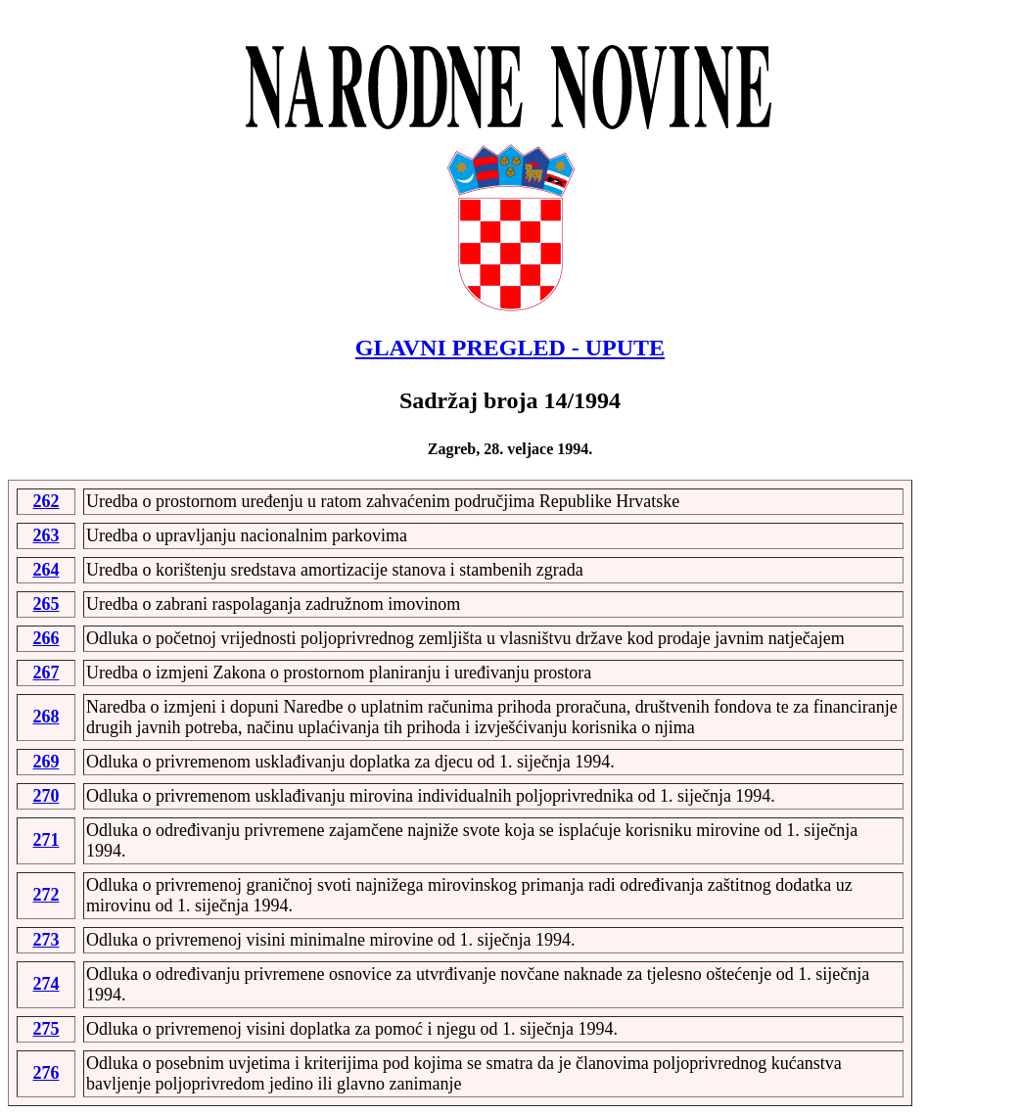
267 (46, 672)
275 (46, 1029)
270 (46, 796)
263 (46, 535)
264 (46, 570)
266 (46, 638)
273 (46, 940)
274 (46, 984)
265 (46, 604)
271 (46, 840)
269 (46, 761)
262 (46, 501)
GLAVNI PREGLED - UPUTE (510, 347)
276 (46, 1073)
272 (46, 895)
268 (46, 716)
